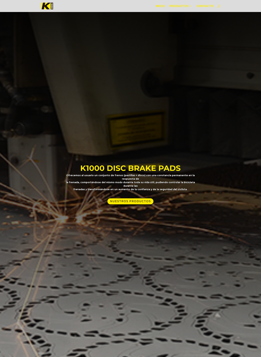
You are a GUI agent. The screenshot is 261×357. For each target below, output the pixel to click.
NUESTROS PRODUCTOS (130, 201)
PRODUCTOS (179, 6)
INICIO (160, 6)
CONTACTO (205, 6)
